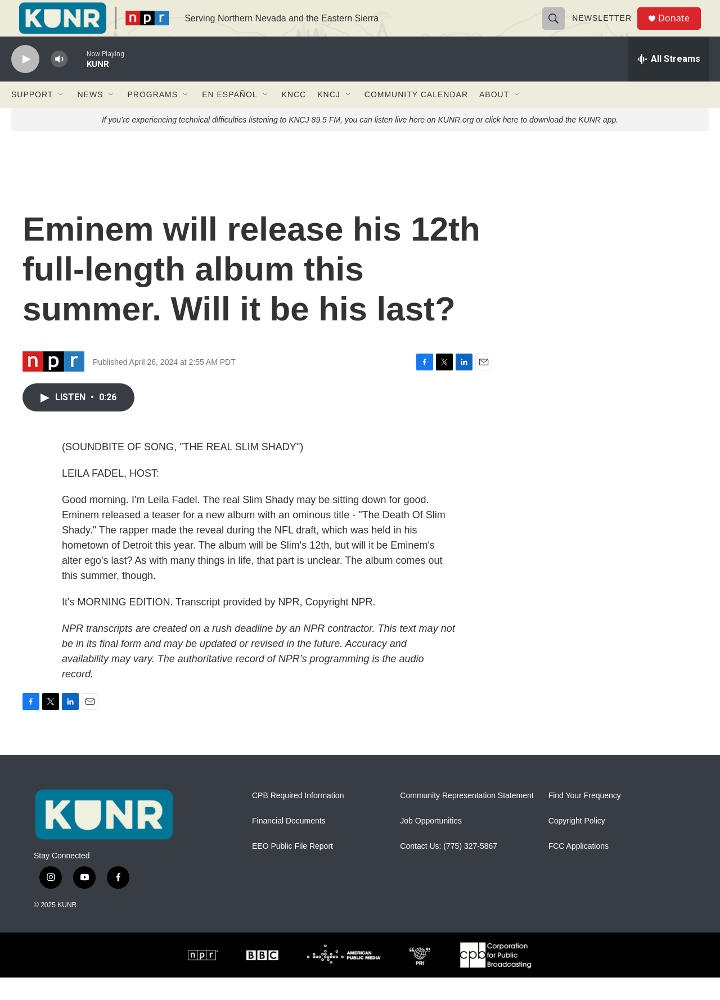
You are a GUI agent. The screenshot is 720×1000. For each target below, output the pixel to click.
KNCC (294, 116)
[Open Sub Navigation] (61, 116)
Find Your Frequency (584, 818)
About (494, 116)
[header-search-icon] (558, 29)
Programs (152, 116)
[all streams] (668, 81)
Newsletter (606, 29)
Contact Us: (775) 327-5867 (448, 869)
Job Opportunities (431, 843)
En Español (229, 116)
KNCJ (328, 116)
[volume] (59, 81)
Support (32, 116)
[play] (25, 81)
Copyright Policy (576, 843)
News (90, 116)
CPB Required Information (298, 818)
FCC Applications (578, 869)
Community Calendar (416, 116)
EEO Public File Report (292, 869)
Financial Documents (289, 843)
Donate (680, 29)
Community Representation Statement (466, 818)
